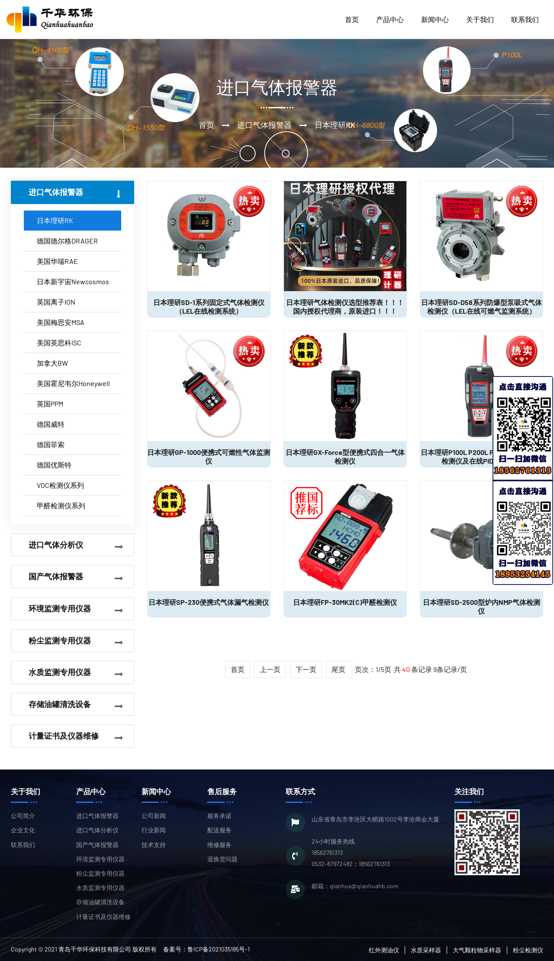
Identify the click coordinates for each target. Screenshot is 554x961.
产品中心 (390, 19)
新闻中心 (435, 19)
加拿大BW (52, 363)
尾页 (339, 669)
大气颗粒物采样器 (477, 950)
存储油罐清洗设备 (100, 902)
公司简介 (23, 815)
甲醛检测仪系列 (61, 505)
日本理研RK (55, 220)
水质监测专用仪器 (100, 887)
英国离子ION (56, 302)
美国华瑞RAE (57, 261)
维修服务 (219, 844)
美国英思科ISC (59, 342)
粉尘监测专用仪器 (100, 873)
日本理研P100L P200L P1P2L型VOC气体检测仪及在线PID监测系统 (481, 456)
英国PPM (50, 403)
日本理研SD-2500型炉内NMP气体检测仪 (481, 606)
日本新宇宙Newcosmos (73, 281)
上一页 (270, 669)
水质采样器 (426, 950)
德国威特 (50, 424)
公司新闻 (154, 815)
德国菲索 (50, 444)
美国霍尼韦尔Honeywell (73, 383)
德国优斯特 (54, 465)
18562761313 (327, 852)
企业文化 (23, 830)
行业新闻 (154, 830)
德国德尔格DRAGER (67, 241)
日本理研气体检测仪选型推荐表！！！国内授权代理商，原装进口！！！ (345, 306)
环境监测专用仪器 (100, 859)
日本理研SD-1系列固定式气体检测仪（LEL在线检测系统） (208, 306)
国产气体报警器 (97, 844)
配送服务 (219, 830)
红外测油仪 (384, 950)
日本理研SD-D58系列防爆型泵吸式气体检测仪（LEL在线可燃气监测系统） (481, 306)
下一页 (306, 669)
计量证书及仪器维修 (103, 916)
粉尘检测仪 (528, 950)
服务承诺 (219, 815)
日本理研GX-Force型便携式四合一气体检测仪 (345, 456)
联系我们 (525, 19)
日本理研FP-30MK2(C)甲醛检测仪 (345, 602)
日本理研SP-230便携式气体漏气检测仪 (208, 602)
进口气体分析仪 (97, 830)
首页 (352, 19)
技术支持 (154, 844)
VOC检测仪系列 (60, 485)
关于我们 (480, 19)
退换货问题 (222, 859)
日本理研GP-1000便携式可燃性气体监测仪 (208, 456)
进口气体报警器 (97, 815)
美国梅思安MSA (60, 322)
